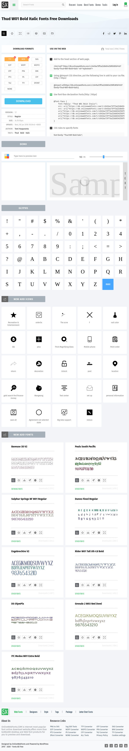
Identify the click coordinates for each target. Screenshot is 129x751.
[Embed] (35, 480)
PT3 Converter (56, 732)
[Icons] (44, 33)
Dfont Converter (56, 735)
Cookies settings (118, 735)
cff (36, 77)
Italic (28, 133)
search (63, 4)
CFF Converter (86, 732)
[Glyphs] (28, 33)
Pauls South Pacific (85, 446)
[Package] (36, 33)
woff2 (37, 65)
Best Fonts (89, 5)
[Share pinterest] (120, 33)
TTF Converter (86, 727)
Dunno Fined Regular (86, 498)
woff (23, 65)
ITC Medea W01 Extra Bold (25, 656)
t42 (10, 83)
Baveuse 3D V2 (19, 446)
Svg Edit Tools (71, 727)
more (108, 284)
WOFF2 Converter (88, 729)
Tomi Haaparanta (22, 129)
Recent (72, 5)
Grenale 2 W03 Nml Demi (88, 603)
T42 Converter (102, 732)
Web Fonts (18, 712)
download (23, 101)
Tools (104, 5)
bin (36, 71)
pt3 (9, 77)
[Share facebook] (104, 33)
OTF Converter (102, 727)
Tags (57, 712)
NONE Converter (72, 735)
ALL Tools (85, 735)
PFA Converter (102, 729)
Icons (79, 5)
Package (69, 712)
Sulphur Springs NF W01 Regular (29, 498)
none (9, 89)
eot (9, 65)
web (23, 59)
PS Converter (71, 732)
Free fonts (5, 5)
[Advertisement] (24, 181)
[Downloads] (24, 480)
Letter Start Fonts (86, 712)
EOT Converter (56, 729)
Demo (98, 5)
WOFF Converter (72, 729)
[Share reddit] (109, 33)
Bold (22, 133)
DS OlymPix (17, 603)
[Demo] (20, 33)
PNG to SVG (54, 727)
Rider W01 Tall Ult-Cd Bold (89, 551)
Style (46, 712)
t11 (23, 83)
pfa (23, 71)
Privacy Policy (102, 735)
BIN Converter (117, 729)
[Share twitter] (115, 33)
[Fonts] (52, 33)
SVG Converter (118, 727)
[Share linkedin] (125, 33)
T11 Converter (117, 732)
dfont (37, 83)
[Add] (4, 33)
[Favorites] (12, 33)
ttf (9, 59)
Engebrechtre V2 (20, 551)
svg (36, 59)
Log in (115, 5)
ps (23, 77)
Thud (17, 133)
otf (9, 71)
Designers (33, 712)
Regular (18, 116)
